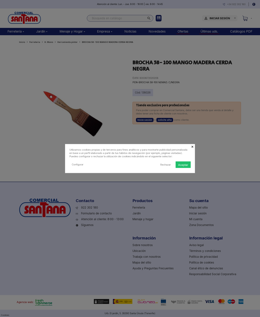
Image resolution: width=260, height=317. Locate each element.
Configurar (77, 164)
